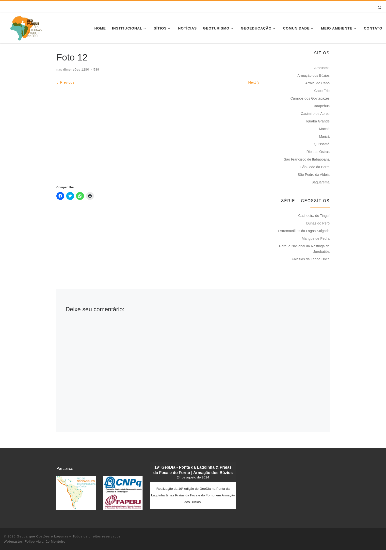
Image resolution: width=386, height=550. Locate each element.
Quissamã (322, 144)
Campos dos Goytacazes (310, 98)
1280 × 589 (89, 69)
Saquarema (320, 182)
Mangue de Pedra (316, 238)
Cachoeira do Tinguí (314, 216)
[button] (76, 492)
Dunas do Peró (318, 223)
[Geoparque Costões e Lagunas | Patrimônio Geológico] (26, 27)
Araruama (322, 68)
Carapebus (321, 106)
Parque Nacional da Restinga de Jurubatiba (304, 248)
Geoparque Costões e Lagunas (42, 536)
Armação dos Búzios (313, 75)
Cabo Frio (322, 91)
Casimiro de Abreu (315, 114)
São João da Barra (315, 167)
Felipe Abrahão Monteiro (45, 541)
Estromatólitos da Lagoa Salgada (304, 231)
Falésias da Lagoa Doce (311, 259)
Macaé (324, 129)
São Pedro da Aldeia (314, 175)
